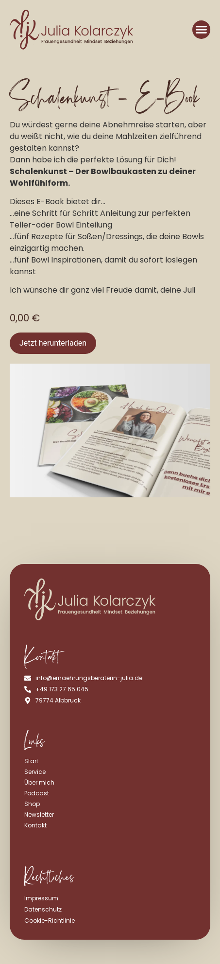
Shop (32, 804)
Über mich (39, 782)
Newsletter (39, 814)
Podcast (36, 793)
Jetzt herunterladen (52, 343)
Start (31, 761)
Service (35, 772)
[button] (201, 29)
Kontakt (35, 825)
